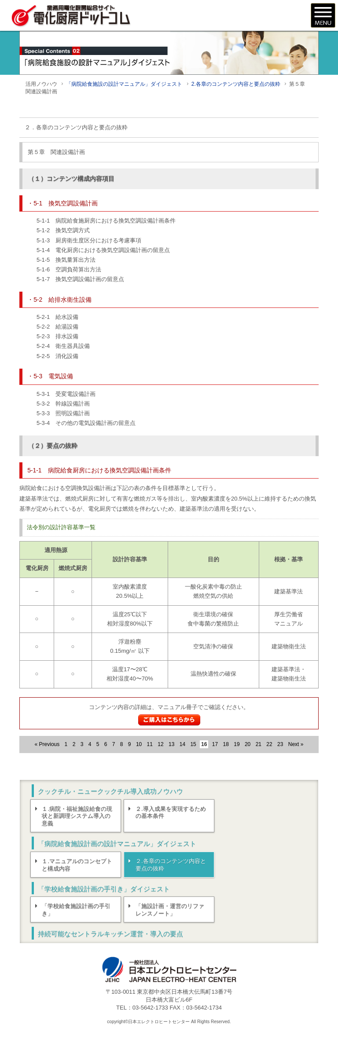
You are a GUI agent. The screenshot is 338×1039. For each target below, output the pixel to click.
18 (226, 744)
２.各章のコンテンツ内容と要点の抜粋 (171, 865)
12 (160, 744)
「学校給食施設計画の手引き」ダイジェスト (104, 889)
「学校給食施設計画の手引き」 (76, 910)
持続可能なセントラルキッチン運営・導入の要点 (110, 934)
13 (171, 744)
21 (258, 744)
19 (236, 744)
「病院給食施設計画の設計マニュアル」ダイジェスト (117, 844)
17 (215, 744)
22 (269, 744)
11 (150, 744)
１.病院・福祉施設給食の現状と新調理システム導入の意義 (77, 816)
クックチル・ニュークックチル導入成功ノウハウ (110, 791)
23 (280, 744)
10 (139, 744)
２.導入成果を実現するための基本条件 (171, 812)
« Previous (47, 744)
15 (193, 744)
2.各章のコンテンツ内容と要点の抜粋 (235, 84)
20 (247, 744)
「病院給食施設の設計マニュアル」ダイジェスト (124, 84)
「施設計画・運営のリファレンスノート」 (170, 910)
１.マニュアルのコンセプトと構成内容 (77, 865)
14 (182, 744)
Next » (296, 744)
